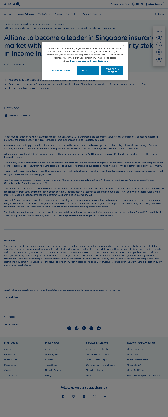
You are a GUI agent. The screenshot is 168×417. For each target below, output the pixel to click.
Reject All (88, 70)
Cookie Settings (60, 70)
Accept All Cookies (112, 70)
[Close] (124, 45)
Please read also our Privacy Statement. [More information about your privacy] (89, 61)
